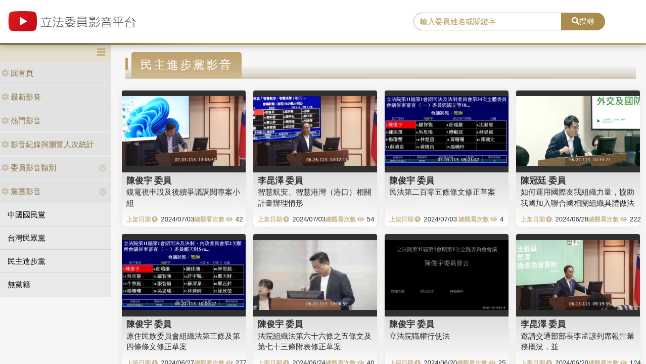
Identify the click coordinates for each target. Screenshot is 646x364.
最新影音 (21, 97)
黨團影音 (21, 191)
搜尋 (583, 21)
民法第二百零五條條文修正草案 (442, 192)
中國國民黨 (26, 214)
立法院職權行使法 (419, 336)
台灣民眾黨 (26, 238)
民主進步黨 (26, 261)
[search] (487, 22)
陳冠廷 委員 (543, 180)
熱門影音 (21, 120)
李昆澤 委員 (280, 180)
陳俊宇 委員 (149, 180)
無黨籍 (19, 284)
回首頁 (17, 73)
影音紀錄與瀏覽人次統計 (48, 144)
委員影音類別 (29, 167)
